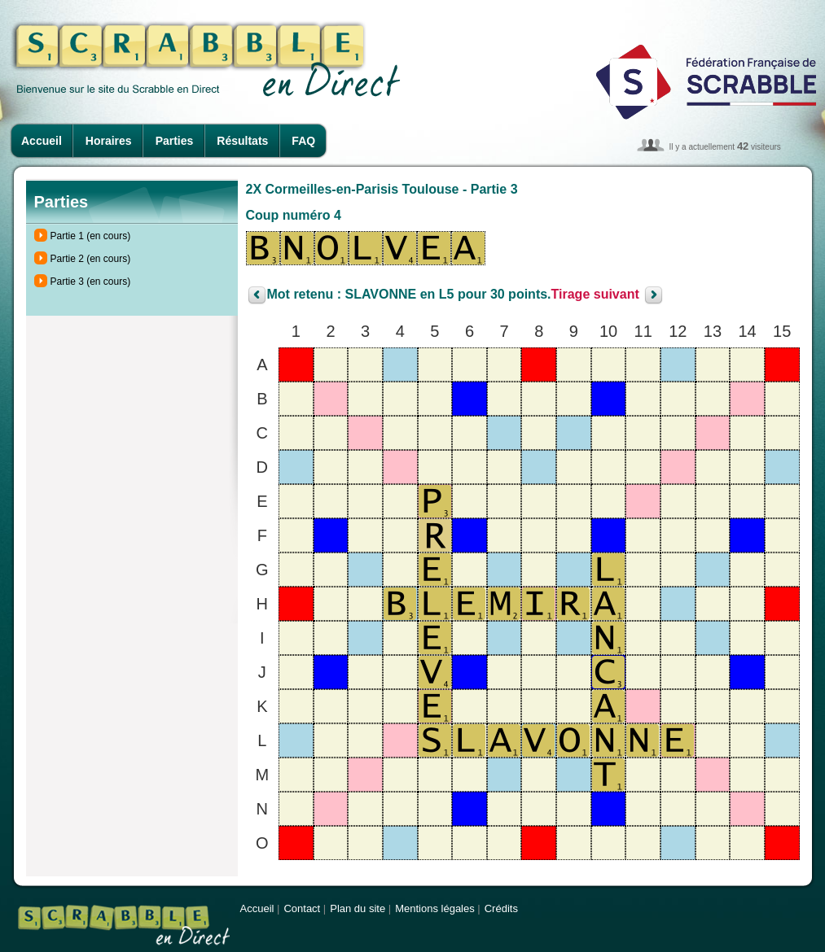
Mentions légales (435, 908)
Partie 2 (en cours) (90, 258)
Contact (301, 908)
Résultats (242, 140)
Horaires (109, 140)
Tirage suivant (595, 295)
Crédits (501, 908)
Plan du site (357, 908)
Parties (175, 140)
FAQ (303, 140)
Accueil (41, 140)
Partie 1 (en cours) (90, 236)
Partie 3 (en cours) (90, 281)
